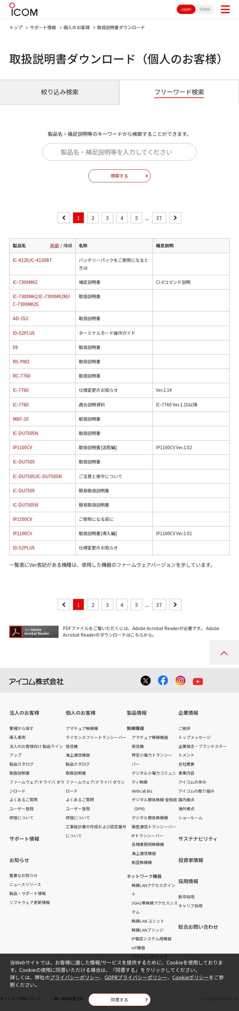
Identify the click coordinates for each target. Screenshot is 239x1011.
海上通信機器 (78, 755)
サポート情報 (43, 27)
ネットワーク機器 (144, 876)
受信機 (72, 746)
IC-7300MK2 (25, 282)
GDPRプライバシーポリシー (136, 977)
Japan (186, 9)
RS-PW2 (21, 361)
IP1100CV (22, 447)
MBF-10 (21, 419)
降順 (67, 245)
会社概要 (186, 764)
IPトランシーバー (147, 836)
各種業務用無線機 (148, 844)
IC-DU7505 (24, 462)
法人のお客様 (24, 712)
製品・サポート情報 (27, 893)
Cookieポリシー (190, 977)
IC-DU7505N (25, 433)
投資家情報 (190, 860)
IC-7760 (21, 390)
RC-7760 (21, 376)
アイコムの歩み (192, 782)
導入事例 (17, 737)
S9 (15, 347)
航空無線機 (142, 862)
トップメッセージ (194, 737)
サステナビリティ (198, 838)
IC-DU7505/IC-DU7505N (37, 476)
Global (204, 9)
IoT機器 (138, 948)
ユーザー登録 (21, 809)
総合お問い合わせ (198, 926)
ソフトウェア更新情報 (29, 902)
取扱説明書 (19, 773)
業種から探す (21, 728)
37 (159, 217)
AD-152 (20, 318)
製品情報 (137, 712)
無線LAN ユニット (148, 921)
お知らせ (19, 860)
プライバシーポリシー (75, 977)
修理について (21, 818)
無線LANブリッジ (147, 930)
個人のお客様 (76, 27)
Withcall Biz (142, 791)
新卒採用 (186, 897)
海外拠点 (186, 809)
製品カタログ (21, 764)
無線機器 (135, 728)
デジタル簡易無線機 (150, 818)
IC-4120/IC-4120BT (32, 260)
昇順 (54, 245)
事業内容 (186, 773)
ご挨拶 (184, 728)
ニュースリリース (25, 884)
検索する (119, 175)
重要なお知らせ (23, 875)
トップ (15, 27)
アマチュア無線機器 (150, 737)
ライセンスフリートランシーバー (96, 737)
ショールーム (190, 818)
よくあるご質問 (23, 800)
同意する (119, 999)
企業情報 (188, 712)
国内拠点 (186, 800)
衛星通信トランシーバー (154, 827)
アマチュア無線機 (82, 728)
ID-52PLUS (24, 333)
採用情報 (188, 881)
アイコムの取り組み (196, 791)
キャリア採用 (190, 906)
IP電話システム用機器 (151, 939)
